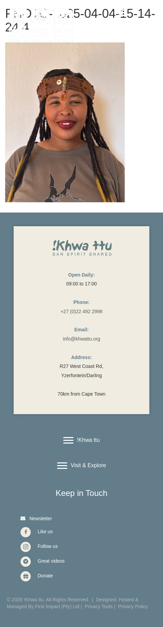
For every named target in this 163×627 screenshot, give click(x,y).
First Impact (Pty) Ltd (57, 606)
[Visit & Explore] (81, 466)
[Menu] (122, 12)
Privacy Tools (99, 606)
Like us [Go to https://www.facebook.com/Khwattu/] (45, 531)
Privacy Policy (133, 606)
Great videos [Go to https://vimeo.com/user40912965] (51, 561)
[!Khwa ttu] (81, 440)
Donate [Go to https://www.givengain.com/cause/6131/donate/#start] (45, 575)
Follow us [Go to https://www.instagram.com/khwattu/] (48, 546)
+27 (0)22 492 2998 (81, 311)
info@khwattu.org (81, 339)
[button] (35, 518)
